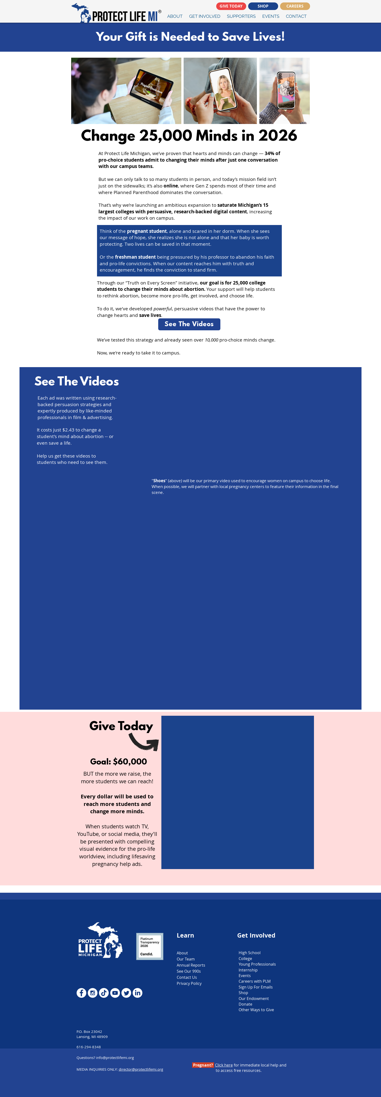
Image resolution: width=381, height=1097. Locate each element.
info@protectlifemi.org (115, 1057)
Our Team (186, 959)
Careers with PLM (255, 981)
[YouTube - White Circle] (115, 993)
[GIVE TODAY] (231, 6)
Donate (245, 1004)
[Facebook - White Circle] (81, 993)
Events (245, 975)
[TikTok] (104, 993)
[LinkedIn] (137, 993)
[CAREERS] (295, 6)
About (182, 953)
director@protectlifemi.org (141, 1069)
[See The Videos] (189, 324)
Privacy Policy (189, 983)
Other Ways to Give (256, 1009)
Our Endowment (254, 998)
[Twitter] (126, 993)
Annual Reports (191, 965)
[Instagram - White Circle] (93, 993)
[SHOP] (263, 6)
